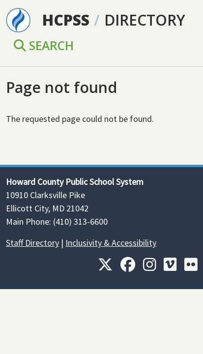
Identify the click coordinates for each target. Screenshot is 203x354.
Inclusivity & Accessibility (110, 242)
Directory (144, 20)
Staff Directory (32, 242)
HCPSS (65, 20)
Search (44, 45)
